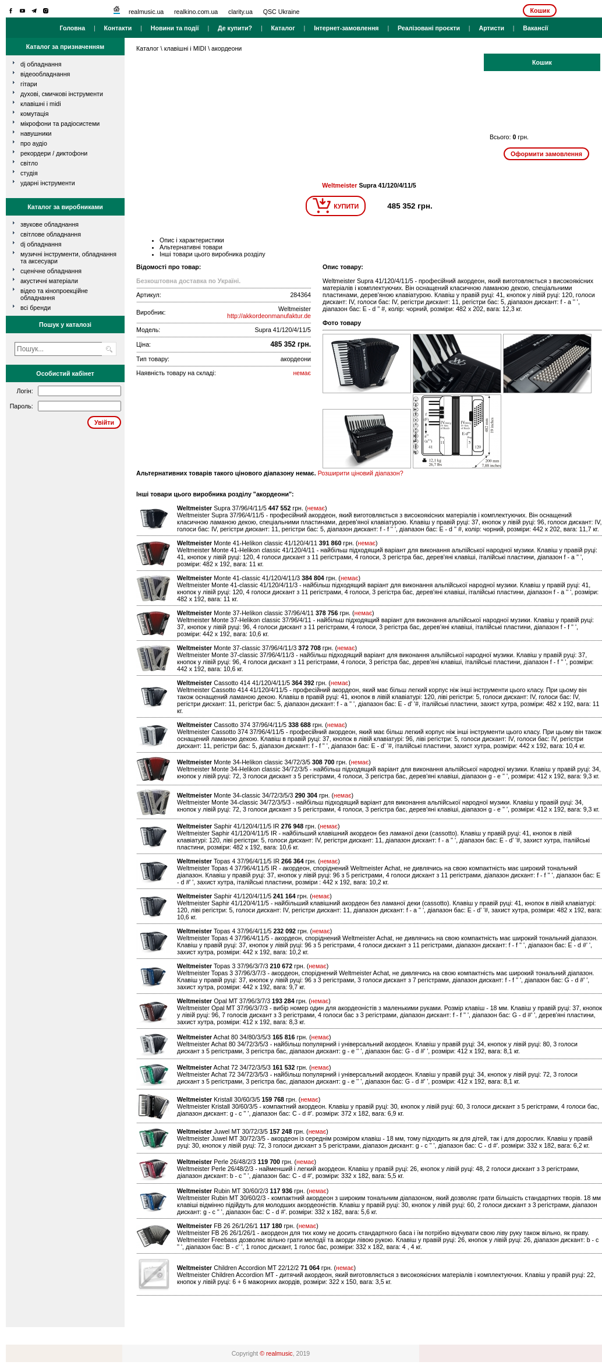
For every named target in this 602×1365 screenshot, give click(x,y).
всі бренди (35, 307)
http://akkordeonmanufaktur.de (269, 315)
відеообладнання (45, 73)
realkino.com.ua (196, 11)
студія (29, 173)
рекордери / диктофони (53, 153)
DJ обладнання (41, 244)
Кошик (540, 10)
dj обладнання (41, 64)
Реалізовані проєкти (429, 27)
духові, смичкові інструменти (61, 93)
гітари (28, 83)
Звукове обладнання (49, 224)
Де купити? (235, 27)
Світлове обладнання (50, 234)
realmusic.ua (146, 11)
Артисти (491, 27)
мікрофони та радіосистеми (60, 123)
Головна (72, 27)
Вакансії (535, 27)
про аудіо (33, 143)
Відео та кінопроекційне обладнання (54, 294)
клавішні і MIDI (40, 103)
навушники (36, 133)
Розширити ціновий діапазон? (360, 473)
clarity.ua (240, 11)
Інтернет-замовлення (346, 27)
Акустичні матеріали (49, 280)
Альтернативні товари (191, 247)
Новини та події (175, 27)
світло (29, 163)
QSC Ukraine (281, 11)
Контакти (118, 27)
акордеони (226, 48)
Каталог (283, 27)
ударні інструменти (47, 182)
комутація (34, 113)
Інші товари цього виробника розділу (212, 254)
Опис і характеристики (192, 240)
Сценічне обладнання (51, 270)
